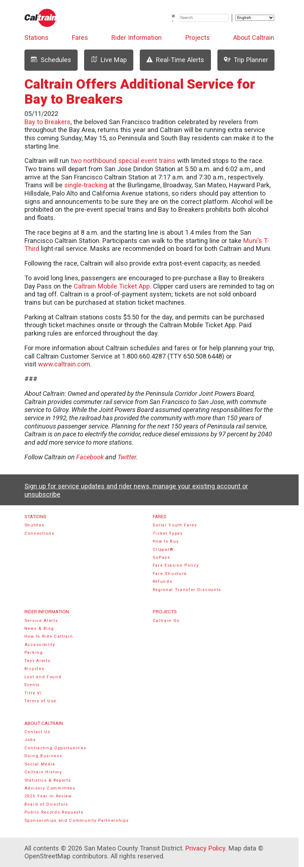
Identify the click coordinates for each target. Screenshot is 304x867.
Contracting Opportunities (55, 748)
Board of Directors (46, 804)
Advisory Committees (49, 788)
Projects (197, 37)
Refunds (162, 581)
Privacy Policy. (206, 848)
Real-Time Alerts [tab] (175, 60)
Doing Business (43, 756)
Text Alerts (37, 661)
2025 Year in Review (48, 796)
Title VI (33, 693)
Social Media (39, 764)
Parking (33, 652)
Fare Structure (170, 573)
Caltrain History (43, 772)
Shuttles (34, 525)
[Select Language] (254, 18)
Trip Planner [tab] (246, 60)
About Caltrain (253, 37)
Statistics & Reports (47, 780)
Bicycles (34, 668)
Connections (39, 533)
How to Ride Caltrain (48, 636)
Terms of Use (40, 701)
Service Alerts (41, 620)
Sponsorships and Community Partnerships (76, 820)
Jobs (30, 739)
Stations (36, 37)
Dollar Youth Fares (175, 525)
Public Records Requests (54, 812)
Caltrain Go (166, 620)
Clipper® (163, 549)
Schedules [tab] (51, 60)
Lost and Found (43, 677)
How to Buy (166, 541)
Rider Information (136, 37)
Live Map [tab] (109, 60)
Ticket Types (168, 533)
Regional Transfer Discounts (187, 589)
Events (32, 685)
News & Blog (39, 628)
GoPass (161, 557)
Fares (80, 37)
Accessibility (39, 644)
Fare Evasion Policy (176, 565)
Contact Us (37, 732)
